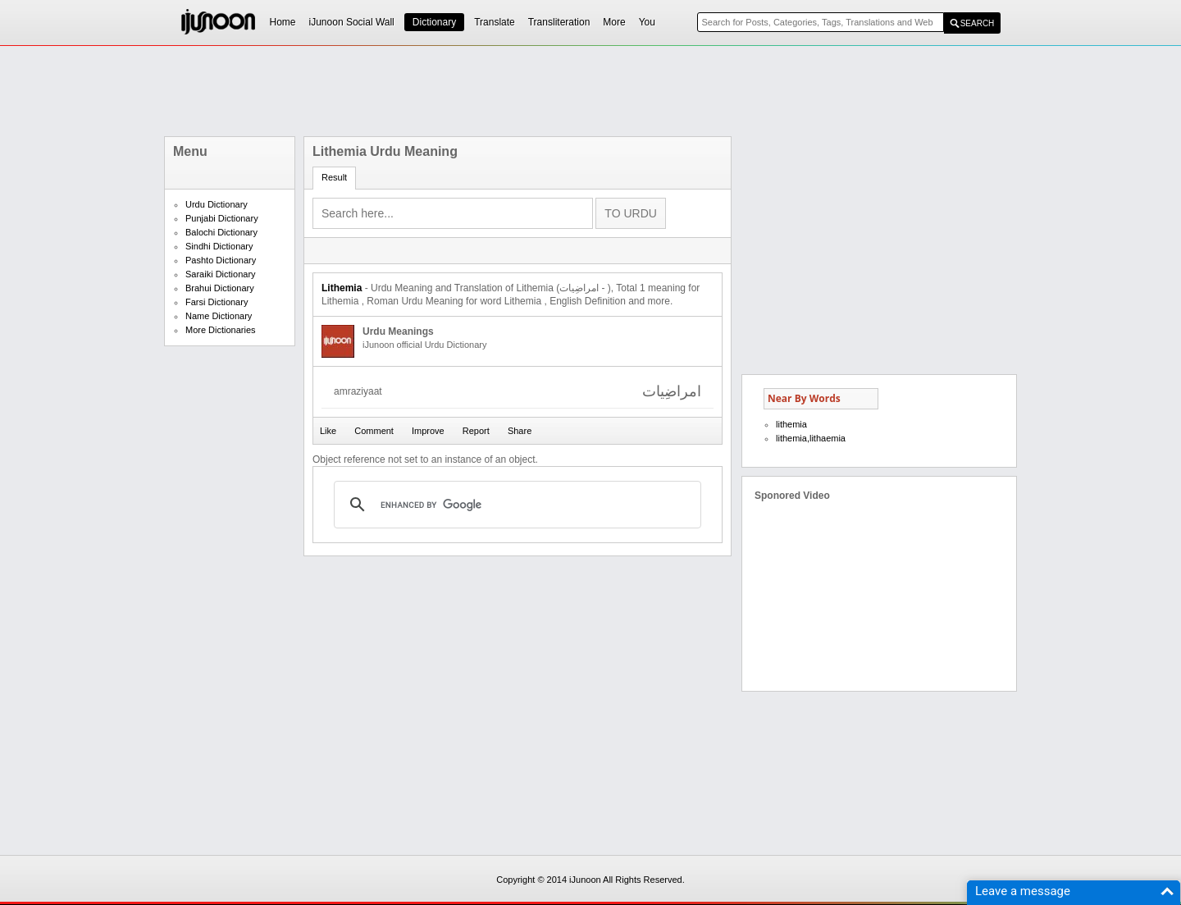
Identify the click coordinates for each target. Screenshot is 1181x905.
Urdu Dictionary (216, 204)
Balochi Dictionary (221, 232)
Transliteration (559, 22)
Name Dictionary (218, 316)
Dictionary (434, 22)
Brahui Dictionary (219, 288)
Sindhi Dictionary (219, 246)
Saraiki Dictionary (220, 274)
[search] (515, 504)
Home (283, 22)
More (614, 22)
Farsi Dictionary (216, 302)
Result (334, 177)
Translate (494, 22)
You (647, 22)
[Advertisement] (590, 91)
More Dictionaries (220, 330)
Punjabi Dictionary (221, 218)
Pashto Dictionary (220, 260)
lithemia (791, 424)
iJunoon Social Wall (351, 22)
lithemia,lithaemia (811, 438)
